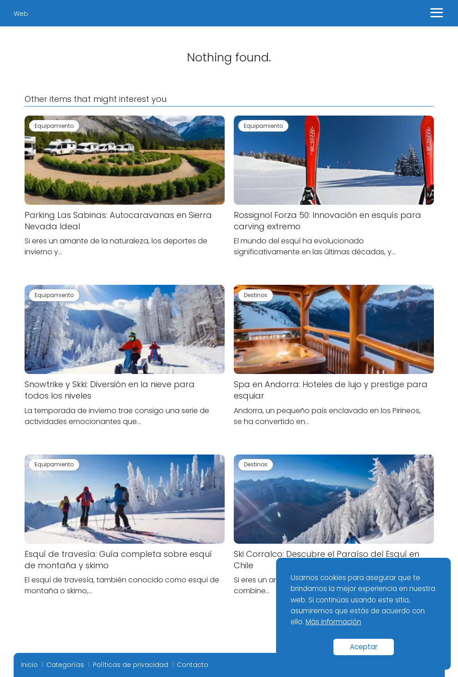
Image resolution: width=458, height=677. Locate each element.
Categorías (65, 664)
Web (21, 13)
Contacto (192, 664)
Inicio (29, 664)
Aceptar (363, 647)
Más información (333, 621)
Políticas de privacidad (130, 664)
